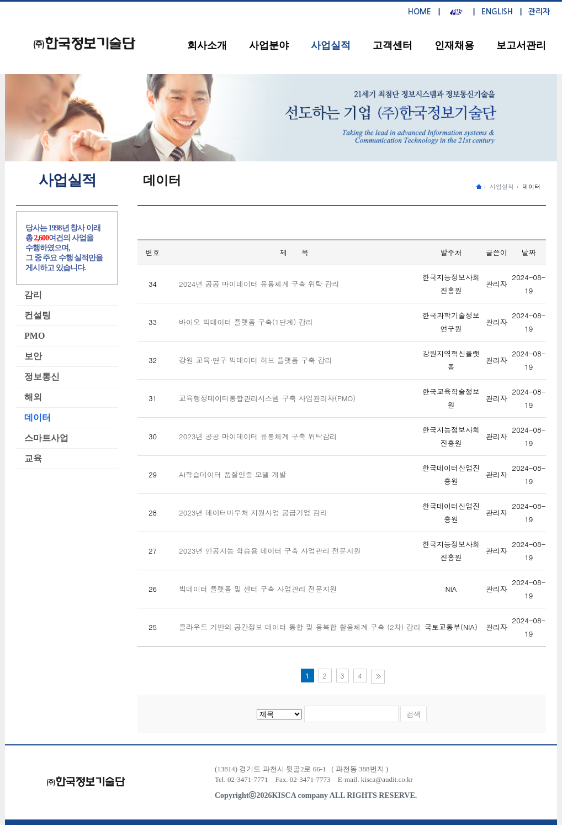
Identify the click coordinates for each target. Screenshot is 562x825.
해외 (33, 397)
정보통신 (42, 376)
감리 (33, 294)
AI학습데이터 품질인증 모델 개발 (232, 474)
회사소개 (207, 45)
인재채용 (454, 45)
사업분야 (269, 45)
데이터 (531, 186)
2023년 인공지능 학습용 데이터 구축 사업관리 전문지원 (269, 550)
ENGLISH (497, 11)
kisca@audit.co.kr (387, 779)
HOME (419, 11)
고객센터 (392, 45)
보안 (33, 356)
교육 (33, 458)
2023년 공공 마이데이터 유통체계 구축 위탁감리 (258, 436)
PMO (34, 335)
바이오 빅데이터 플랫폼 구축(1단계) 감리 (246, 322)
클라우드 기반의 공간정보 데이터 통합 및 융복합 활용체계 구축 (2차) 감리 (300, 627)
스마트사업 (46, 438)
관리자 (539, 11)
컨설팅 (37, 315)
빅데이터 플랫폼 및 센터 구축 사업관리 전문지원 (258, 589)
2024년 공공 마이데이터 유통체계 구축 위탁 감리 (259, 283)
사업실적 (331, 45)
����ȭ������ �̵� (478, 186)
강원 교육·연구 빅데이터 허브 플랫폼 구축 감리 (255, 360)
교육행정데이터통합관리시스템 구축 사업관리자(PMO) (267, 398)
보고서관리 (521, 45)
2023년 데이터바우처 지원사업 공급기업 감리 (253, 512)
